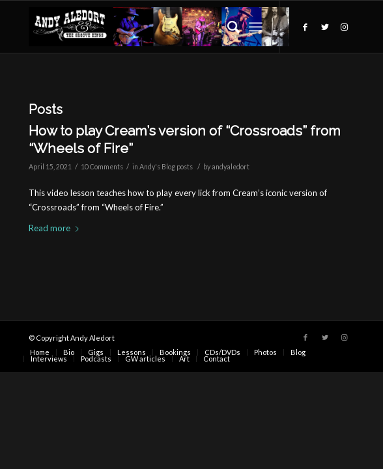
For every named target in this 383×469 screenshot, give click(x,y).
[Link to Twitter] (325, 27)
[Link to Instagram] (344, 27)
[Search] (227, 27)
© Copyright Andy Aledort (72, 338)
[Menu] (255, 26)
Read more (56, 228)
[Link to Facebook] (305, 27)
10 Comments (102, 167)
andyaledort (230, 167)
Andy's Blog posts (166, 167)
